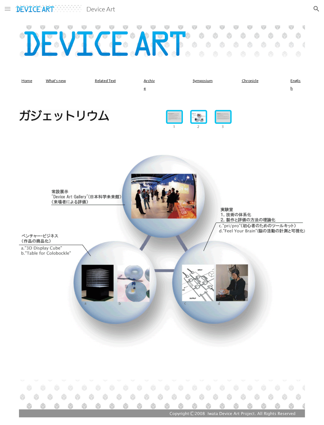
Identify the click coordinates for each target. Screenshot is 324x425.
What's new (56, 80)
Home (27, 80)
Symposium (203, 80)
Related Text (105, 80)
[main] (27, 80)
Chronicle (250, 80)
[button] (7, 8)
